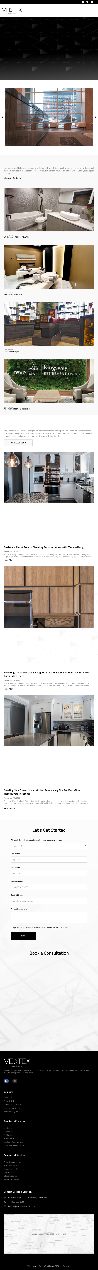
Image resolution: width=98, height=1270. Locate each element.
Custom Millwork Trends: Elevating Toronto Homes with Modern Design (44, 547)
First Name (15, 853)
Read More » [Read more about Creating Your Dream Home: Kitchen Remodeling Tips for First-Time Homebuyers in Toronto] (9, 808)
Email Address (17, 895)
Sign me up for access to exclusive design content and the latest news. (40, 927)
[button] (93, 11)
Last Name (15, 867)
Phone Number (17, 881)
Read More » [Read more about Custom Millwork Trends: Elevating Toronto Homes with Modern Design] (9, 559)
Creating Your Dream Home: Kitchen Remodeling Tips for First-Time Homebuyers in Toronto (42, 792)
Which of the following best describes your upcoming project (36, 839)
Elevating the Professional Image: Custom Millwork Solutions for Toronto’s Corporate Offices (47, 674)
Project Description (19, 908)
